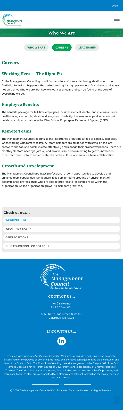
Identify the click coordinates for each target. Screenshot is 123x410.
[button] (116, 400)
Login (115, 5)
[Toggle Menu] (117, 20)
